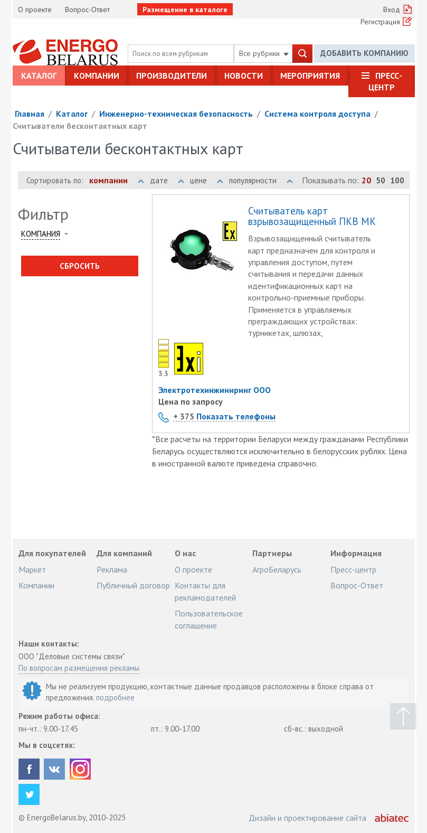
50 (380, 180)
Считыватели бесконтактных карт (80, 125)
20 (366, 180)
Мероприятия (310, 75)
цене (206, 180)
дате (167, 180)
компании (116, 180)
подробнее (115, 697)
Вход (391, 9)
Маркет (32, 569)
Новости (243, 75)
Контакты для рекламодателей (205, 591)
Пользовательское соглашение (209, 619)
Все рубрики (264, 53)
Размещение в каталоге (185, 9)
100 (397, 180)
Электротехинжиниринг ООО (214, 390)
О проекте (35, 9)
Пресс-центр (385, 81)
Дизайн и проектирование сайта (307, 817)
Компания (40, 234)
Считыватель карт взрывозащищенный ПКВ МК (312, 216)
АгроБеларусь (276, 569)
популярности (261, 180)
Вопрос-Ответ (87, 9)
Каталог (38, 75)
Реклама (112, 569)
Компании (96, 75)
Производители (171, 75)
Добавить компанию (364, 53)
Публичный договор (133, 585)
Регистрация (380, 21)
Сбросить (80, 266)
